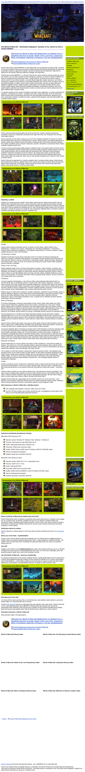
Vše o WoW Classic (73, 498)
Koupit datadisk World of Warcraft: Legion (25, 63)
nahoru (4, 719)
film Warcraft (11, 604)
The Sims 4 (58, 2)
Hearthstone (25, 2)
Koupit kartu (71, 483)
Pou (65, 2)
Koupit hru (70, 88)
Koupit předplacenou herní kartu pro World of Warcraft (29, 62)
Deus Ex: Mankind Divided (76, 2)
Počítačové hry (15, 2)
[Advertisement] (75, 51)
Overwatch (34, 2)
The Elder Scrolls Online (46, 2)
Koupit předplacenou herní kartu (26, 719)
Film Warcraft (5, 2)
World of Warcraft (6, 764)
